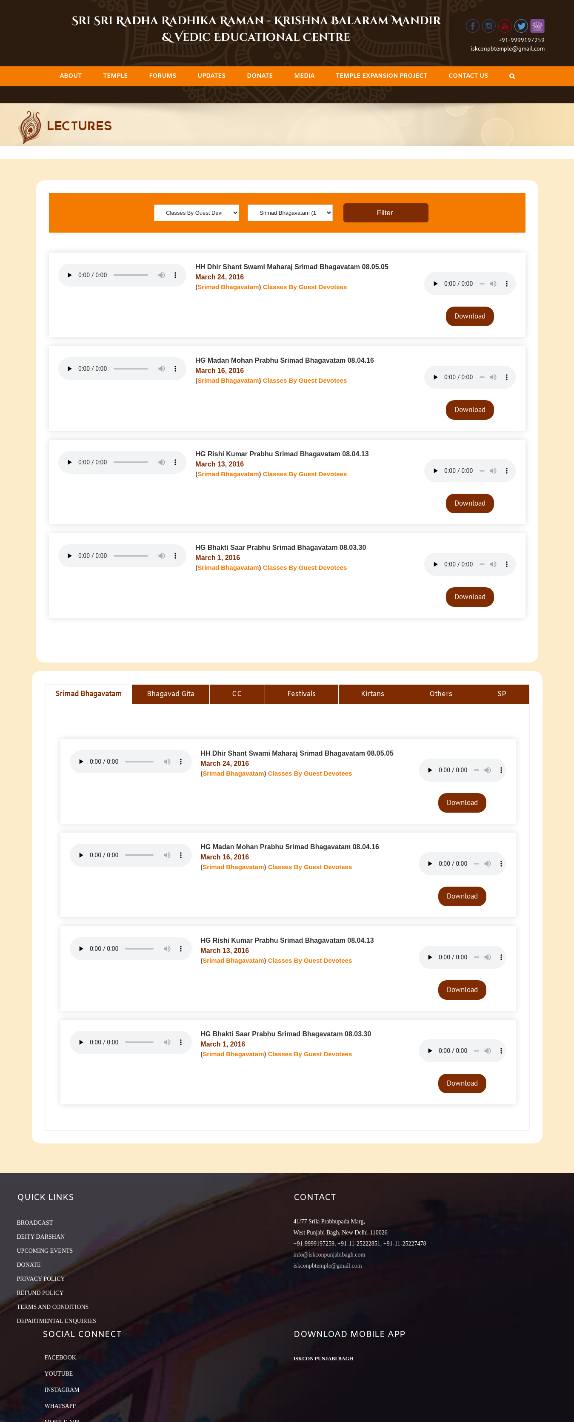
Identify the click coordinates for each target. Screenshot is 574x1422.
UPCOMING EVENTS (45, 1251)
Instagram (62, 1390)
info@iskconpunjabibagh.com (330, 1254)
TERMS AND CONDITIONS (53, 1307)
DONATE (29, 1265)
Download (469, 316)
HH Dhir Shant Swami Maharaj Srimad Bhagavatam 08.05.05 (291, 266)
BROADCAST (35, 1223)
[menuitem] (70, 76)
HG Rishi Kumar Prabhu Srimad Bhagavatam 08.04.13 (281, 454)
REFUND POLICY (40, 1293)
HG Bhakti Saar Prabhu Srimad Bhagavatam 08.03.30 (280, 547)
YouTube (59, 1374)
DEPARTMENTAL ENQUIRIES (56, 1321)
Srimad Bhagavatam (228, 286)
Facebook (60, 1357)
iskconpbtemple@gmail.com (508, 48)
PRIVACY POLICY (41, 1279)
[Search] (512, 76)
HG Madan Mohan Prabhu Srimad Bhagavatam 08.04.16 (284, 360)
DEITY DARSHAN (41, 1237)
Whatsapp (60, 1406)
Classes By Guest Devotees (305, 286)
